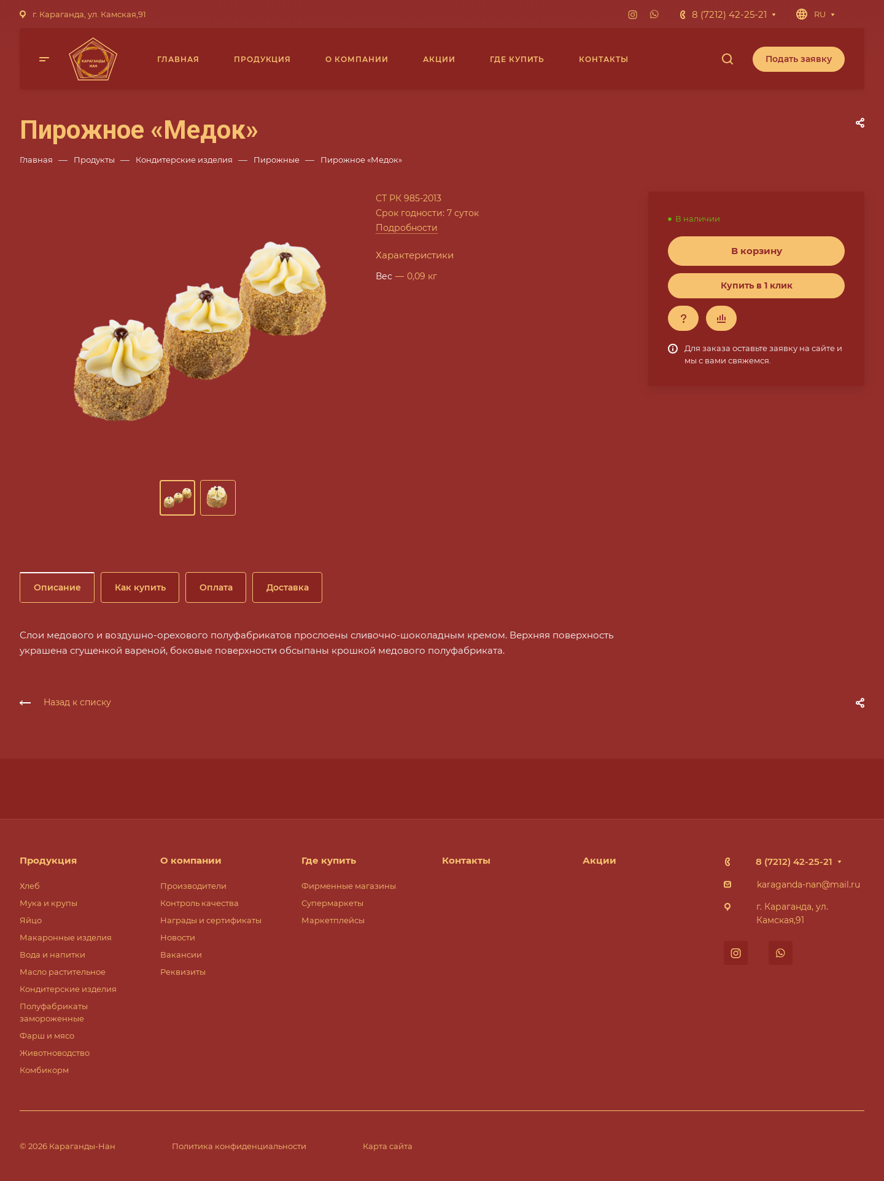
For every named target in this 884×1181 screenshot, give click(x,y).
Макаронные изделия (66, 937)
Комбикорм (44, 1070)
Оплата (216, 587)
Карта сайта (388, 1146)
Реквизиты (183, 972)
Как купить (140, 587)
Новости (177, 937)
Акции (599, 860)
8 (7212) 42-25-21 (729, 14)
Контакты (466, 860)
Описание (57, 587)
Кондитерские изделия (68, 989)
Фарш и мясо (47, 1035)
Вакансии (181, 954)
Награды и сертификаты (211, 920)
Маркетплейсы (333, 920)
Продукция (48, 860)
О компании (191, 860)
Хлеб (30, 886)
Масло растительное (63, 972)
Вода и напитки (52, 954)
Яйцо (31, 920)
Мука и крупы (48, 903)
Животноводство (55, 1053)
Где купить (328, 860)
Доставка (287, 587)
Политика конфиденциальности (239, 1146)
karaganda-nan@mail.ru (808, 884)
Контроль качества (199, 903)
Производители (193, 886)
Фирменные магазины (348, 886)
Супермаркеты (332, 903)
